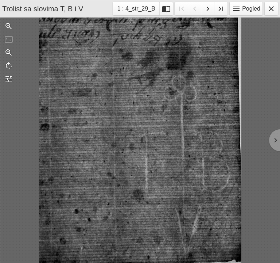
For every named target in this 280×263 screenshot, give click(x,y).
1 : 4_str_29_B (136, 9)
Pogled (246, 8)
